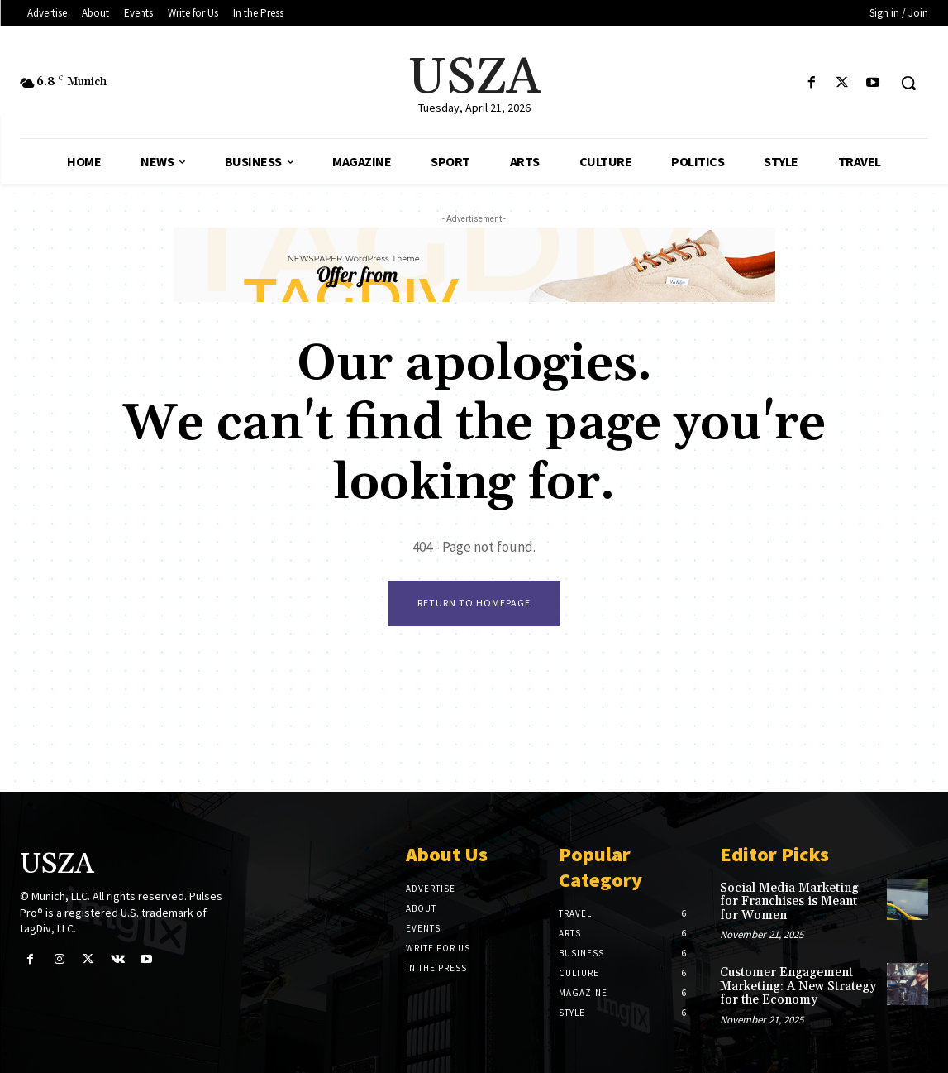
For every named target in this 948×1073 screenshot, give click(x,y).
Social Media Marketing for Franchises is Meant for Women (789, 901)
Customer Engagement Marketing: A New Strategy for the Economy (798, 986)
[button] (908, 83)
